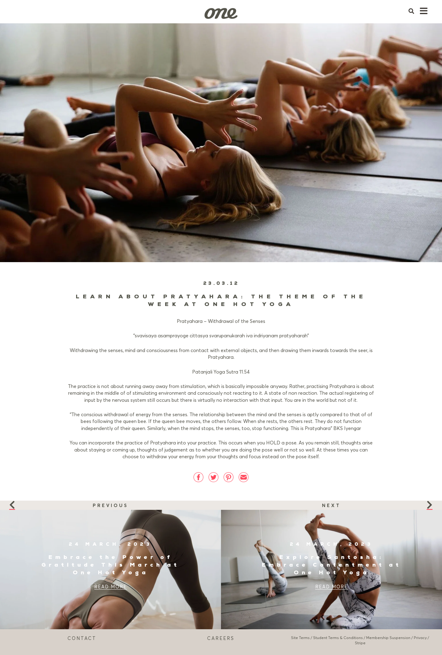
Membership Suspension (388, 637)
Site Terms (300, 637)
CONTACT (82, 638)
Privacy (420, 637)
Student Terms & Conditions (338, 637)
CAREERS (221, 638)
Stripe (360, 643)
